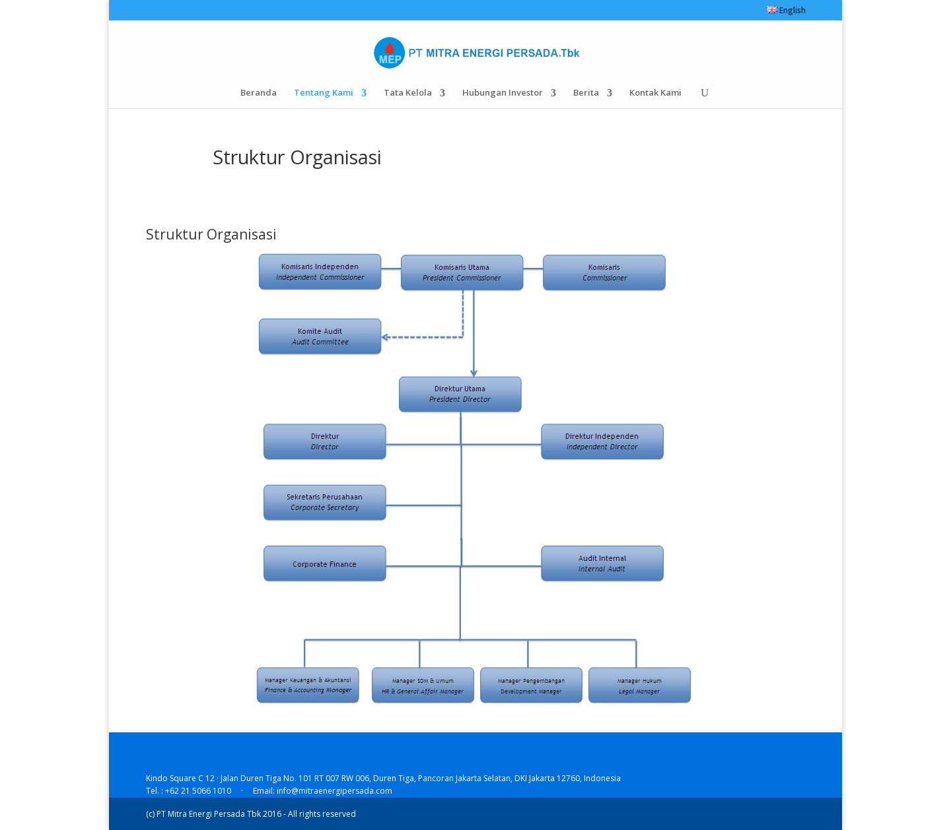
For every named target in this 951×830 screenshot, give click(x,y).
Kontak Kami (654, 92)
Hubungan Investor (502, 92)
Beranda (260, 92)
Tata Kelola (408, 92)
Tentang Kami (325, 92)
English (786, 11)
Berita (585, 92)
